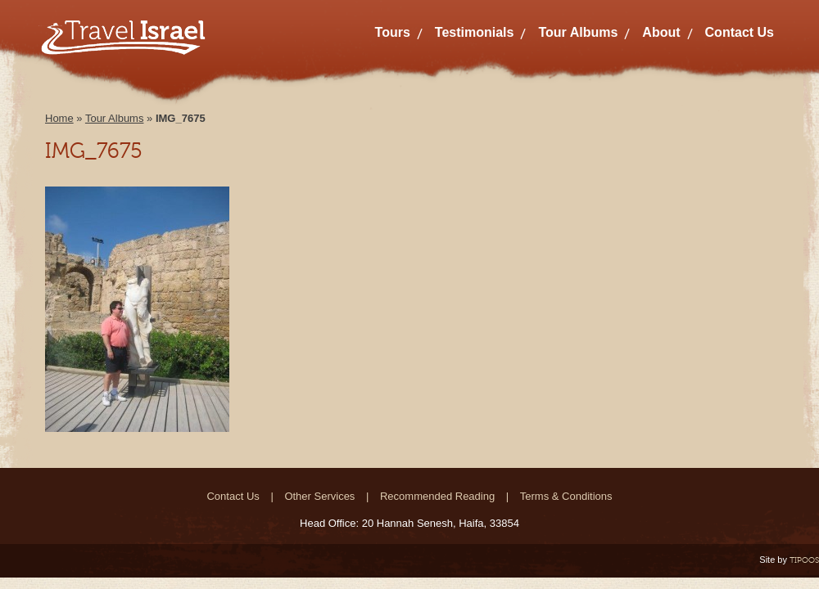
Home (59, 118)
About (661, 32)
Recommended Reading (437, 496)
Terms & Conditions (566, 496)
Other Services (319, 496)
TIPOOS (804, 559)
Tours (392, 32)
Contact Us (739, 32)
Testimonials (474, 32)
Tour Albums (578, 32)
